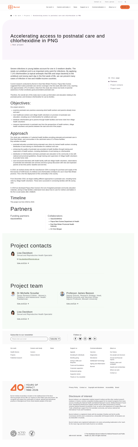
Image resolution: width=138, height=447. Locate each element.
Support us (84, 7)
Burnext (92, 366)
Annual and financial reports (116, 358)
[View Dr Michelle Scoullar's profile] (36, 303)
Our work (50, 7)
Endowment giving (75, 371)
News (75, 7)
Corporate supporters (76, 368)
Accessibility (110, 387)
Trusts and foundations (77, 365)
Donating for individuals (77, 355)
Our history (113, 352)
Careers (32, 352)
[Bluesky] (80, 338)
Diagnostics (93, 355)
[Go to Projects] (27, 15)
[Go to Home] (11, 15)
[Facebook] (75, 338)
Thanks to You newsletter (77, 377)
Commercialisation (99, 7)
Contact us (97, 2)
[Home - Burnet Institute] (14, 7)
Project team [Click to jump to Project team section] (115, 88)
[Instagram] (85, 338)
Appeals (72, 352)
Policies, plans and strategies (115, 363)
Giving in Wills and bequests (75, 361)
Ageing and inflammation (97, 363)
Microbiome (93, 358)
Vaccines (93, 352)
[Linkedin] (95, 338)
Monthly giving (74, 358)
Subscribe (54, 339)
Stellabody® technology (97, 360)
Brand (117, 387)
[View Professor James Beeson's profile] (85, 303)
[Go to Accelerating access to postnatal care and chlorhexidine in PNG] (57, 15)
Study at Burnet (35, 355)
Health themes (14, 352)
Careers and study (63, 7)
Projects (12, 355)
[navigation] (69, 5)
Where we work (114, 370)
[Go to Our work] (18, 15)
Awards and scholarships (117, 367)
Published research (16, 358)
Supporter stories (75, 374)
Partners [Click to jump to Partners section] (113, 81)
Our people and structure (117, 355)
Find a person (109, 2)
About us (112, 7)
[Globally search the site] (122, 2)
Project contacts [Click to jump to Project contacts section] (116, 85)
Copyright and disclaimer (96, 387)
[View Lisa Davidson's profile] (36, 263)
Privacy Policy (73, 387)
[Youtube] (90, 338)
